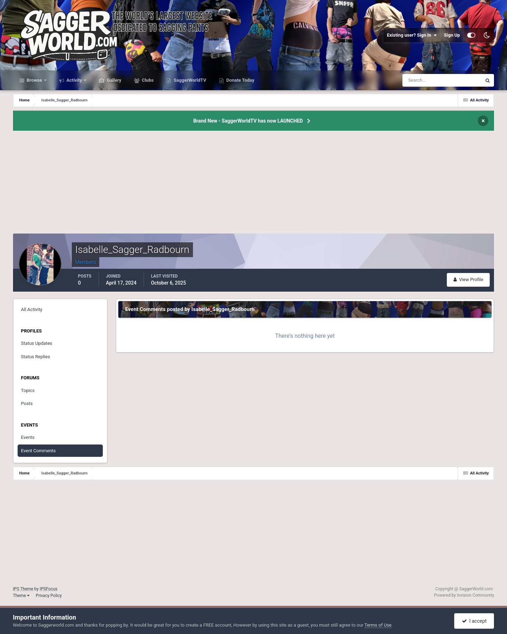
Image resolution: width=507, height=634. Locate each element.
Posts (27, 403)
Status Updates (36, 343)
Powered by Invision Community (464, 595)
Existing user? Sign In (412, 35)
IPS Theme (23, 588)
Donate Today (240, 80)
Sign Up (452, 35)
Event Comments (38, 450)
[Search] (420, 80)
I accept (474, 621)
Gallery (113, 80)
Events (28, 437)
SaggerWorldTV (189, 80)
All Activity (32, 309)
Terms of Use (378, 625)
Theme (21, 595)
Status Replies (35, 356)
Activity (74, 80)
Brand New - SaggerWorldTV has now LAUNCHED (248, 121)
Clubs (147, 80)
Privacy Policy (49, 595)
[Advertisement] (253, 184)
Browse (34, 80)
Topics (28, 390)
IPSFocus (48, 588)
